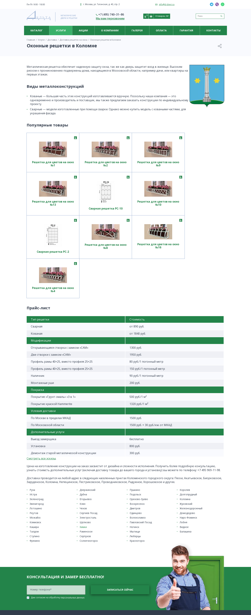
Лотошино (36, 436)
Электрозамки (84, 591)
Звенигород (37, 431)
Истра (33, 422)
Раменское (86, 459)
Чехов (83, 436)
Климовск (35, 450)
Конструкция (33, 562)
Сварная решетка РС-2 (86, 217)
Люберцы (135, 464)
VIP (28, 598)
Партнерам (134, 575)
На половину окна (86, 553)
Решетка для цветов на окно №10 (46, 212)
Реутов (34, 441)
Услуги (61, 30)
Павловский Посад (141, 450)
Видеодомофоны (86, 583)
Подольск (135, 422)
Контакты (213, 30)
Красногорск (137, 468)
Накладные (83, 558)
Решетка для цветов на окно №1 (46, 164)
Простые (81, 561)
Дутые (30, 607)
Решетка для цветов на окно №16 (165, 212)
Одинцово (136, 441)
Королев (185, 417)
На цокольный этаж (87, 555)
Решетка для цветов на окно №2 (86, 164)
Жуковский (186, 431)
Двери (30, 551)
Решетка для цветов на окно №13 (165, 166)
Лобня (183, 450)
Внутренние (33, 604)
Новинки (31, 571)
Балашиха (185, 459)
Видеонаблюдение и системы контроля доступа (98, 576)
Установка (133, 547)
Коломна (185, 427)
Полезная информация (140, 569)
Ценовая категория (37, 565)
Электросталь (88, 445)
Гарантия (186, 30)
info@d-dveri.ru (166, 4)
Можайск (35, 445)
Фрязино (35, 468)
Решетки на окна (36, 579)
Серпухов (85, 464)
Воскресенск (137, 431)
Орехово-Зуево (139, 427)
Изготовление (84, 606)
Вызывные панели (86, 586)
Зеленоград (36, 427)
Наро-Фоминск (188, 445)
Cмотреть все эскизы (41, 386)
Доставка (82, 603)
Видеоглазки (84, 580)
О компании (110, 30)
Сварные (82, 564)
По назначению (35, 560)
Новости (132, 567)
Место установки (35, 554)
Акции (83, 30)
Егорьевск (86, 427)
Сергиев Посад (88, 441)
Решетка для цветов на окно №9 (125, 164)
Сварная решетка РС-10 (204, 171)
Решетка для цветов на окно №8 (125, 210)
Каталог (37, 30)
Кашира (34, 455)
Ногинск (134, 455)
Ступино (35, 464)
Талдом (34, 459)
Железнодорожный (191, 436)
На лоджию (83, 550)
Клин (82, 431)
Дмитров (135, 436)
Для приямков (34, 592)
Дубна (83, 422)
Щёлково (85, 450)
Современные (84, 567)
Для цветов (32, 584)
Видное (184, 455)
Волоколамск (138, 445)
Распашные (33, 590)
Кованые (81, 547)
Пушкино (135, 417)
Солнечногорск (89, 468)
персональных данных (72, 525)
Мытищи (135, 459)
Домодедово (187, 441)
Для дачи (31, 587)
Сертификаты (135, 572)
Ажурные (31, 601)
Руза (32, 417)
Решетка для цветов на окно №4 (204, 210)
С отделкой (32, 557)
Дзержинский (87, 417)
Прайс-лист (32, 581)
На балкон (32, 595)
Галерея (137, 30)
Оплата (161, 30)
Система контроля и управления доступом (99, 588)
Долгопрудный (188, 422)
